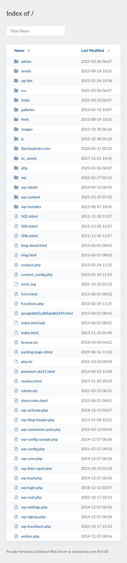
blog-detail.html (30, 245)
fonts (22, 100)
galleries (24, 109)
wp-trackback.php (32, 526)
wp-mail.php (28, 497)
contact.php (27, 265)
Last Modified (92, 50)
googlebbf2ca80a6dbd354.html (43, 313)
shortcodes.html (31, 400)
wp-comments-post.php (37, 429)
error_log (25, 284)
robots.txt (25, 390)
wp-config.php (29, 449)
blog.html (25, 255)
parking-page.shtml (33, 352)
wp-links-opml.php (33, 468)
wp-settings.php (30, 507)
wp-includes (27, 206)
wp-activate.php (31, 410)
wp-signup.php (30, 516)
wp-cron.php (28, 458)
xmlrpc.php (26, 536)
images (23, 129)
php (20, 168)
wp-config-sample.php (36, 439)
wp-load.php (28, 478)
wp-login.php (28, 487)
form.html (25, 294)
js (19, 138)
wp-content (27, 197)
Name (19, 50)
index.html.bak (29, 322)
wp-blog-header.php (34, 419)
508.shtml (26, 235)
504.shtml (26, 226)
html (21, 119)
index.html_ (27, 332)
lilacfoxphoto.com (32, 148)
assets (22, 71)
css (20, 90)
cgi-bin (23, 80)
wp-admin (26, 187)
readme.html (28, 381)
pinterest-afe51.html (34, 371)
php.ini (23, 361)
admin (22, 61)
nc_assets (25, 158)
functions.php (29, 303)
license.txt (26, 342)
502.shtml (26, 216)
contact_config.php (33, 274)
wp (20, 177)
